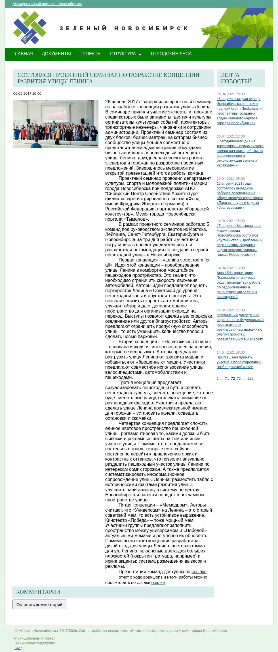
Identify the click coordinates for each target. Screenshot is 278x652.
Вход (18, 647)
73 (239, 378)
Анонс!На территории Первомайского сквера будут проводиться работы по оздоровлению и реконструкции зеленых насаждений (239, 284)
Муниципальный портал (34, 638)
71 (227, 378)
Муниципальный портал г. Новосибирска (47, 3)
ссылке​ (199, 571)
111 (250, 378)
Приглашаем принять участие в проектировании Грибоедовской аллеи (239, 362)
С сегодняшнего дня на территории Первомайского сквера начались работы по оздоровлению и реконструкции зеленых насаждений (240, 153)
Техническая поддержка (34, 643)
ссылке (158, 582)
